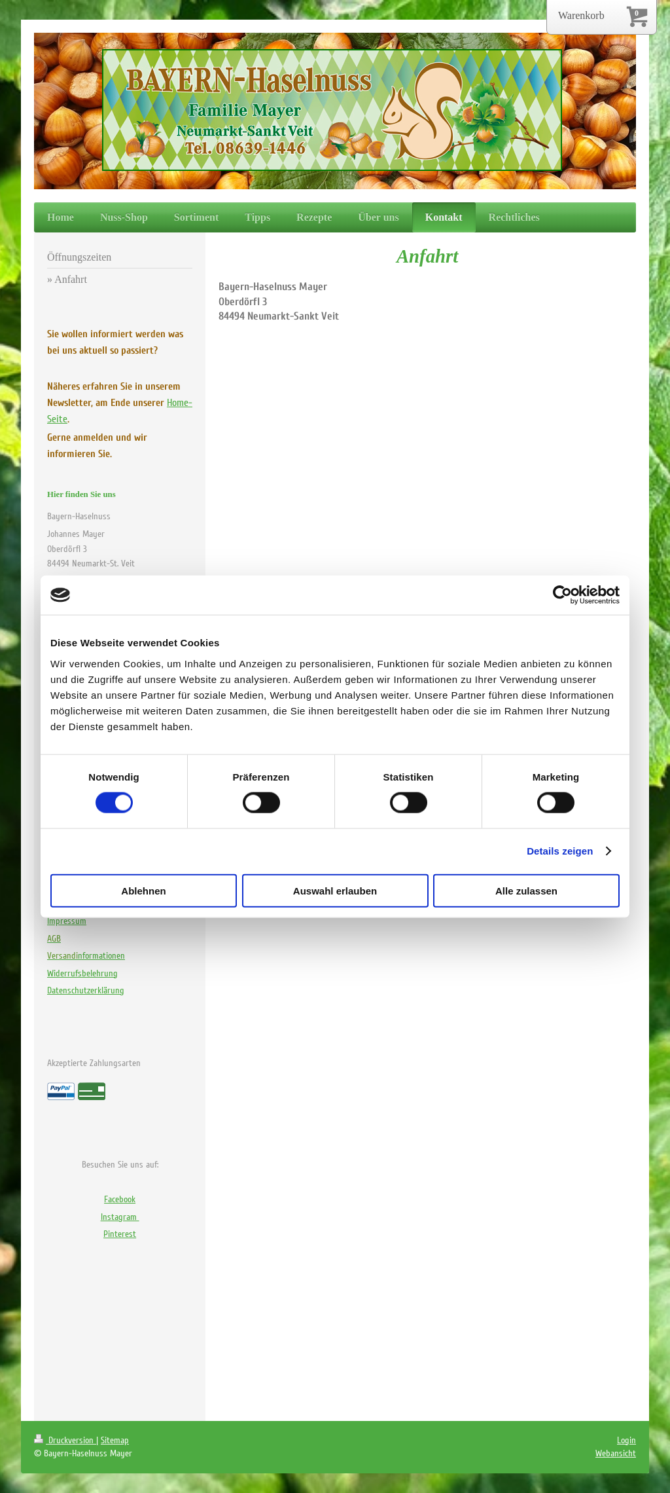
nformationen (86, 955)
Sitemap (115, 1440)
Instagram (120, 1217)
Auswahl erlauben (335, 890)
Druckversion (65, 1440)
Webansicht (615, 1453)
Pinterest (119, 1234)
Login (626, 1440)
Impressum (66, 921)
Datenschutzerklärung (85, 990)
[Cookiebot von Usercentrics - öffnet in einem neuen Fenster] (562, 595)
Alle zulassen (526, 890)
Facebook (119, 1199)
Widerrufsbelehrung (82, 973)
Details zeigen (560, 851)
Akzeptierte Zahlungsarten (94, 1063)
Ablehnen (143, 890)
